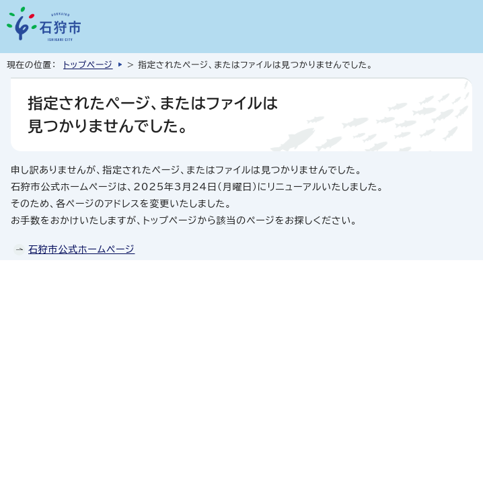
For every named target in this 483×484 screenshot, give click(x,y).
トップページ (88, 65)
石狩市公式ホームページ (81, 249)
